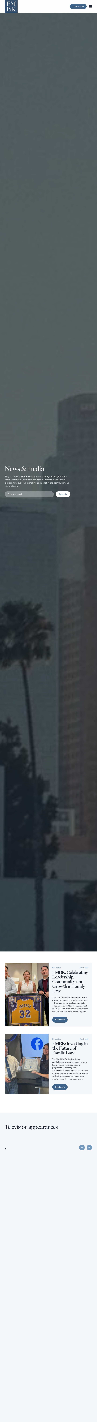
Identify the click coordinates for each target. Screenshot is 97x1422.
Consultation (78, 6)
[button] (90, 6)
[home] (11, 6)
